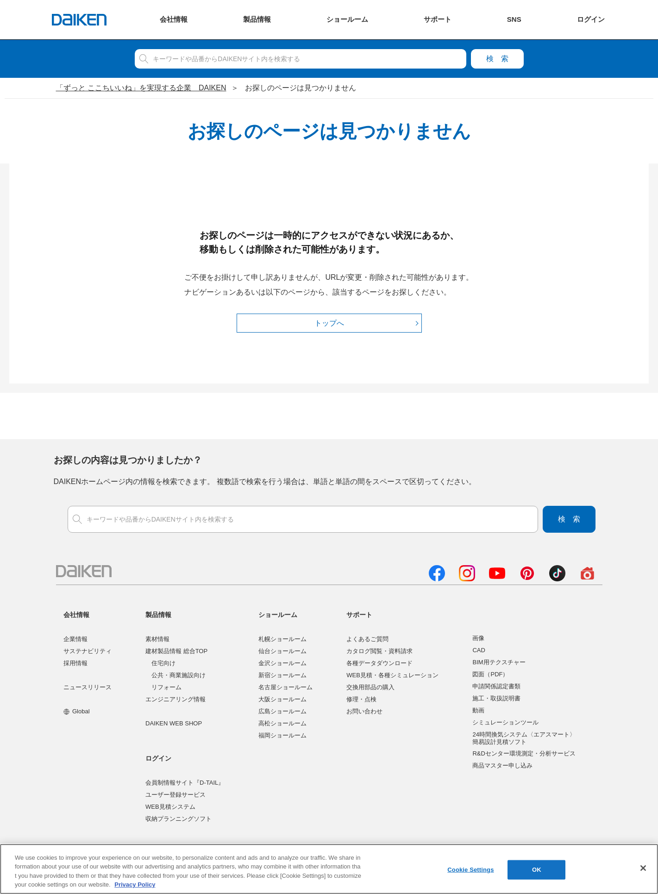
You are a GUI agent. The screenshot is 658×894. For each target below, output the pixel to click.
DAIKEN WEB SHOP (173, 723)
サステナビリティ (87, 651)
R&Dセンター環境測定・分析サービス (523, 753)
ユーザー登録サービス (175, 794)
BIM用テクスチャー (498, 662)
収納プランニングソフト (178, 818)
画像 (478, 638)
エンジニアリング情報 (175, 699)
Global (76, 711)
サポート (359, 614)
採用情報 (75, 663)
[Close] (643, 868)
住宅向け (163, 663)
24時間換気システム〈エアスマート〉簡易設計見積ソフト (523, 738)
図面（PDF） (490, 674)
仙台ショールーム (282, 651)
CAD (478, 650)
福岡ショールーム (282, 735)
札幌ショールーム (282, 639)
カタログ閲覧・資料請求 (379, 651)
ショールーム (277, 614)
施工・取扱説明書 (496, 698)
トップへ (329, 323)
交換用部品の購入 (370, 687)
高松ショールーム (282, 723)
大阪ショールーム (282, 699)
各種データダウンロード (379, 663)
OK (536, 869)
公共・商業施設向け (178, 675)
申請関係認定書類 (496, 686)
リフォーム (166, 687)
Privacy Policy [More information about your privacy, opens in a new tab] (134, 884)
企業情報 (75, 639)
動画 (478, 710)
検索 (497, 59)
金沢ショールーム (282, 663)
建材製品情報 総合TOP (176, 651)
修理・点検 (361, 699)
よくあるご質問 (367, 639)
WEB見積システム (170, 806)
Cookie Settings (470, 869)
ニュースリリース (87, 687)
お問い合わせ (364, 711)
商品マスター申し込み (502, 765)
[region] (329, 869)
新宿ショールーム (282, 675)
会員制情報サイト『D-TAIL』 (184, 782)
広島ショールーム (282, 711)
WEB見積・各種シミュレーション (392, 675)
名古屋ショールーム (285, 687)
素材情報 (157, 639)
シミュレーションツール (505, 722)
